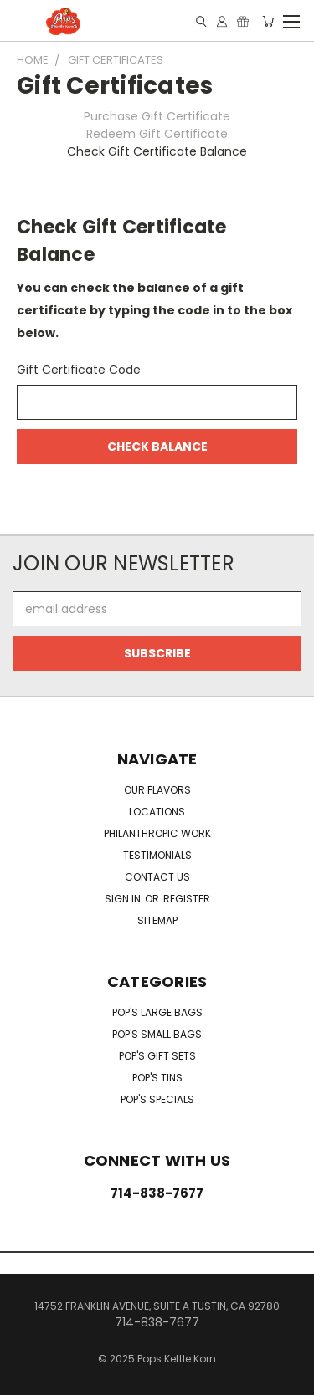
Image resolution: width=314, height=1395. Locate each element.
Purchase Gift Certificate (157, 116)
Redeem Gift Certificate (157, 133)
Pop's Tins (157, 1078)
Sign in (124, 899)
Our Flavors (157, 790)
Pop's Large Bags (157, 1012)
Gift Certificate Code (79, 369)
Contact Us (157, 877)
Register (186, 899)
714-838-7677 (157, 1193)
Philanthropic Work (157, 833)
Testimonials (157, 855)
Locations (157, 812)
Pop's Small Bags (157, 1034)
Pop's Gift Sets (157, 1056)
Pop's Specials (157, 1099)
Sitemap (157, 920)
